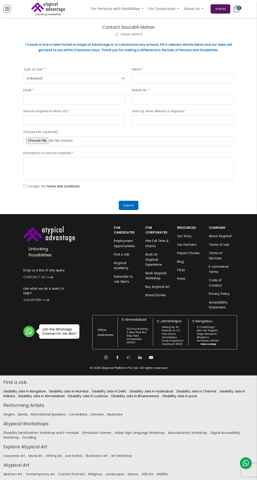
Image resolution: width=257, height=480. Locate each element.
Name (137, 69)
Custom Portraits (72, 474)
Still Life (148, 474)
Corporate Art (14, 456)
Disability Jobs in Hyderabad (151, 391)
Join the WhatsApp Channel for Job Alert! (57, 331)
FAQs (181, 270)
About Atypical (220, 236)
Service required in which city (46, 111)
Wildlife (163, 474)
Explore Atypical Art (25, 447)
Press (181, 279)
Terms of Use (219, 245)
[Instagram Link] (105, 357)
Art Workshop (122, 456)
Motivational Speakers (49, 414)
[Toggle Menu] (7, 9)
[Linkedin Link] (139, 357)
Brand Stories (155, 295)
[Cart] (236, 8)
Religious (95, 474)
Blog (180, 262)
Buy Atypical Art (157, 287)
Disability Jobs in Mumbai (69, 391)
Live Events (74, 456)
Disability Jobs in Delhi (109, 391)
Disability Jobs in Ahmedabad (41, 396)
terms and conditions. (63, 186)
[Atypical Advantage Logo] (49, 233)
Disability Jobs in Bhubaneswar (135, 396)
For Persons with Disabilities (116, 8)
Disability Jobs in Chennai (196, 391)
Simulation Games (97, 432)
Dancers (98, 414)
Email (28, 90)
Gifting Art (54, 456)
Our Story (184, 236)
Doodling (29, 437)
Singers (9, 414)
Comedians (78, 414)
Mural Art (36, 456)
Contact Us (38, 277)
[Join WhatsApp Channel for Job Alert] (29, 331)
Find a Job (121, 254)
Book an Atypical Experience (153, 259)
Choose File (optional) (40, 132)
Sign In (220, 9)
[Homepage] (48, 9)
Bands (23, 414)
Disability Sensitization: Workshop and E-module (41, 432)
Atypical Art (16, 465)
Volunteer (36, 299)
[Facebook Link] (117, 357)
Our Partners (186, 245)
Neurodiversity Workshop (188, 432)
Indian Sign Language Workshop (140, 432)
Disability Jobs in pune (180, 396)
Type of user (34, 69)
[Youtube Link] (151, 357)
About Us (192, 8)
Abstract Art (13, 474)
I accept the (53, 186)
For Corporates (162, 8)
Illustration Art (97, 456)
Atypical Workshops (26, 423)
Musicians (115, 414)
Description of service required (48, 153)
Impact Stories (188, 253)
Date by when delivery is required (159, 111)
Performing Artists (23, 405)
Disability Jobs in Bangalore (25, 391)
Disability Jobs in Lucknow (88, 396)
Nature (133, 474)
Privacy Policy (219, 294)
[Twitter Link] (128, 357)
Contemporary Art (41, 474)
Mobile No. (141, 90)
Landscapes (115, 474)
